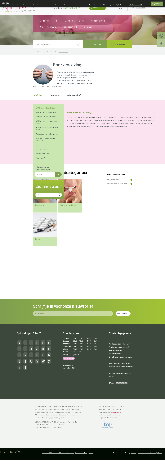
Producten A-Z (70, 26)
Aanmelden (140, 8)
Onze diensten (47, 20)
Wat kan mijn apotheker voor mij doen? (47, 122)
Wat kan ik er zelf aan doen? (46, 116)
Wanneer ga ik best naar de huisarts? (45, 139)
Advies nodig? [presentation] (74, 95)
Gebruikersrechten (81, 462)
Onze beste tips (41, 149)
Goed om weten (72, 20)
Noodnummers (98, 20)
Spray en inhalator (112, 232)
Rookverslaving (64, 52)
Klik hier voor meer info (135, 5)
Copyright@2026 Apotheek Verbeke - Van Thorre (58, 462)
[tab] (39, 97)
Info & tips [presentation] (37, 95)
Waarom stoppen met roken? (46, 112)
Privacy (91, 462)
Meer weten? (40, 158)
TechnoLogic (142, 462)
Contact (88, 26)
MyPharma (132, 462)
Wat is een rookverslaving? (45, 108)
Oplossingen (120, 44)
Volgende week (69, 368)
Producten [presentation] (55, 95)
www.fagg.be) (117, 421)
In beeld (38, 145)
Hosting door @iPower (154, 462)
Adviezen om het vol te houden (47, 134)
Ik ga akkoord (157, 4)
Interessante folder (43, 153)
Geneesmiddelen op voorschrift (117, 236)
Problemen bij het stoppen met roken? (47, 128)
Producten (96, 44)
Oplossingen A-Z (48, 26)
